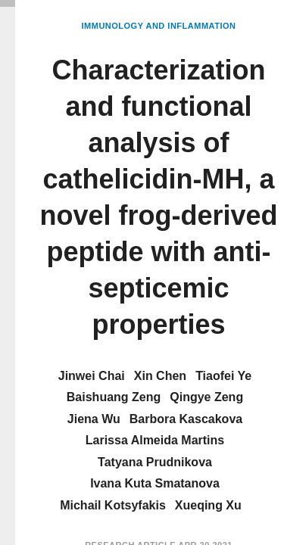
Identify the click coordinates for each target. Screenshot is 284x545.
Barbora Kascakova (186, 419)
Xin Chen (160, 375)
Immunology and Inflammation (159, 25)
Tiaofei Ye (223, 375)
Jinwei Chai (91, 375)
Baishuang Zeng (114, 397)
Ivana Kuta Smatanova (155, 483)
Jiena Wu (93, 419)
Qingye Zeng (206, 397)
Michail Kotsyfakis (113, 505)
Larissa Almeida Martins (155, 440)
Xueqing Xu (208, 505)
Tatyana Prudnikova (155, 462)
